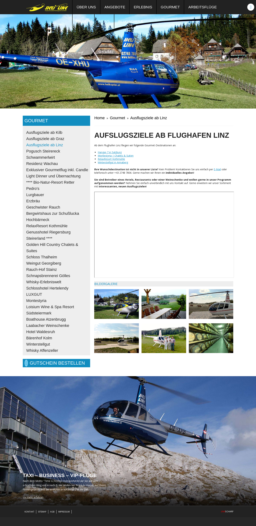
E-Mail (217, 169)
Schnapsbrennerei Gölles (48, 275)
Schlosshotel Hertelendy (47, 288)
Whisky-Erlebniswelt (43, 282)
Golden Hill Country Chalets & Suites (52, 247)
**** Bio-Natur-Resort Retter (50, 182)
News (104, 21)
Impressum (64, 511)
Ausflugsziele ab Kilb (44, 132)
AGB (52, 511)
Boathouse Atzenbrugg (46, 319)
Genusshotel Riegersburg (48, 232)
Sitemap (42, 511)
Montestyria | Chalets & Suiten (116, 155)
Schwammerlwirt (40, 157)
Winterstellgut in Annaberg (113, 162)
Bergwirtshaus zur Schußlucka (52, 213)
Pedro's (32, 188)
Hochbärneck (37, 219)
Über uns (86, 7)
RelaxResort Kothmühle (47, 226)
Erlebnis (143, 7)
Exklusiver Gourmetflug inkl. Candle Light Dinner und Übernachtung (57, 173)
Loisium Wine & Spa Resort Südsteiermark (50, 310)
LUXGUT (34, 294)
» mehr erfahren (34, 497)
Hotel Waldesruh (40, 332)
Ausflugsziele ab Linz (44, 145)
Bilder (83, 21)
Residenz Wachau (42, 163)
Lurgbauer (35, 195)
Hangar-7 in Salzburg (110, 152)
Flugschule (130, 21)
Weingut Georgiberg (43, 263)
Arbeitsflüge (202, 7)
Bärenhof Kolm (39, 338)
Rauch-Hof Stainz (41, 269)
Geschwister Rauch (43, 207)
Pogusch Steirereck (43, 151)
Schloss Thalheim (41, 257)
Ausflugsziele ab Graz (45, 138)
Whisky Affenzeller (42, 350)
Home (99, 118)
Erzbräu (33, 201)
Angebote (115, 7)
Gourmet (170, 7)
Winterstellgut (38, 344)
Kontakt (29, 511)
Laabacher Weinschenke (47, 325)
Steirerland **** (39, 238)
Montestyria (36, 300)
